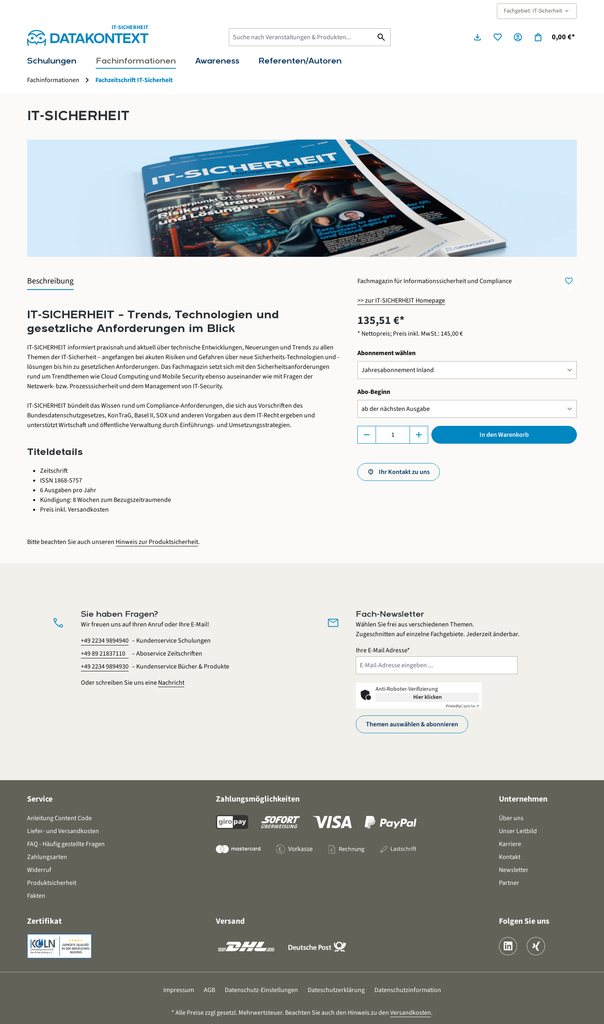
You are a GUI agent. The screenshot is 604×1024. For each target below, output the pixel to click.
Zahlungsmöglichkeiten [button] (258, 799)
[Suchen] (381, 37)
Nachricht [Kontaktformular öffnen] (171, 682)
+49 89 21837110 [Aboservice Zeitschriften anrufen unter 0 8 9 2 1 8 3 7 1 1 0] (103, 653)
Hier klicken (427, 697)
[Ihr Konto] (518, 37)
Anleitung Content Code (59, 818)
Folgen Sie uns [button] (524, 921)
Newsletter (513, 869)
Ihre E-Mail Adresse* (383, 650)
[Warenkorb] (554, 37)
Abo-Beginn (373, 391)
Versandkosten (410, 1012)
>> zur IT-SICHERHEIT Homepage (401, 300)
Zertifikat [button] (44, 921)
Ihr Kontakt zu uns (404, 472)
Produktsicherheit (51, 882)
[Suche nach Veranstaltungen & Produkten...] (301, 37)
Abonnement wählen (386, 353)
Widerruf (39, 869)
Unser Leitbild (518, 831)
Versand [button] (230, 921)
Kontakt (509, 857)
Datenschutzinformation (407, 990)
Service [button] (40, 799)
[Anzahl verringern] (366, 435)
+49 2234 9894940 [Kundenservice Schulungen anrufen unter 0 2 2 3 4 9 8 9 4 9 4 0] (105, 640)
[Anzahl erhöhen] (419, 435)
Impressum (178, 990)
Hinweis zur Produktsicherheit (157, 541)
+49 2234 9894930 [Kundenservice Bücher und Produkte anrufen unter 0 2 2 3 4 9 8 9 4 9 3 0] (105, 666)
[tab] (50, 281)
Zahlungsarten (47, 857)
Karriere (510, 844)
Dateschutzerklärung (336, 990)
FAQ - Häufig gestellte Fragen (66, 844)
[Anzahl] (393, 435)
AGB (209, 990)
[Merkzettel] (498, 37)
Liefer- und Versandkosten (63, 831)
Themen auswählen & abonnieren (412, 724)
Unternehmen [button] (523, 799)
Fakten (36, 895)
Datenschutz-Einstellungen (261, 990)
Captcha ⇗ (462, 706)
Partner (509, 882)
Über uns (511, 818)
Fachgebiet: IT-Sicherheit (537, 11)
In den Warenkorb (504, 434)
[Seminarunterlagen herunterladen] (477, 37)
